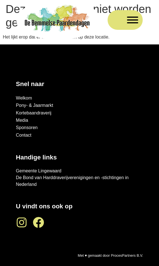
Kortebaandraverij (33, 113)
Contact (23, 135)
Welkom (24, 98)
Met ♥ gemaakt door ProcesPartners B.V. (110, 255)
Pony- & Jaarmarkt (34, 105)
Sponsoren (27, 127)
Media (22, 120)
